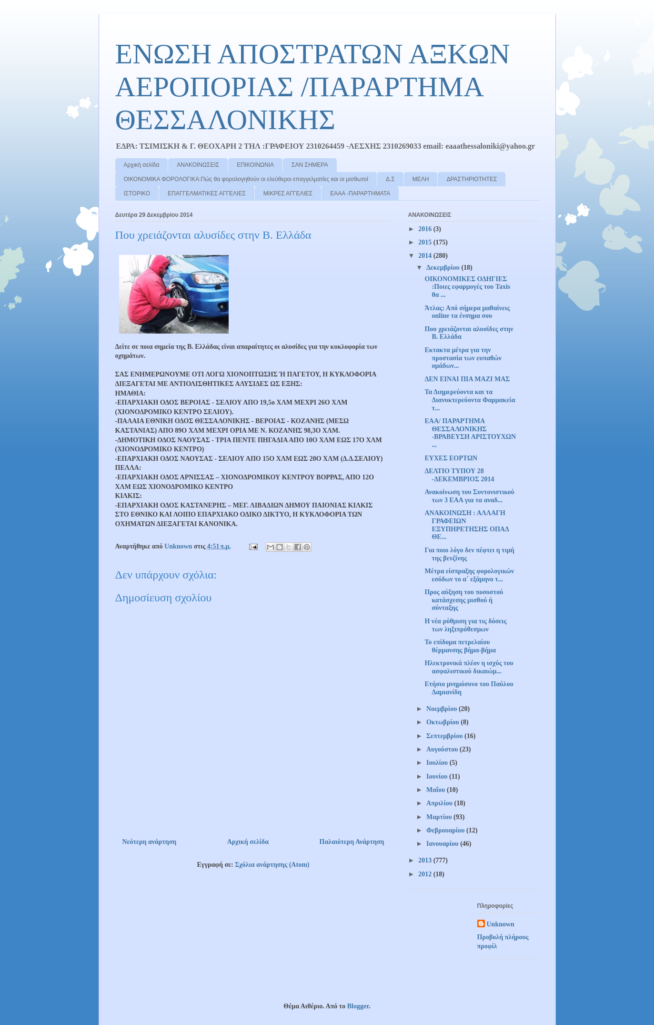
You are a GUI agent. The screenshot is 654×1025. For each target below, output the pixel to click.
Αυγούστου (443, 749)
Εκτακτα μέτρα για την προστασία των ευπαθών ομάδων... (462, 358)
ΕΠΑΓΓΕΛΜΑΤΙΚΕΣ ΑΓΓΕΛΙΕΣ (207, 193)
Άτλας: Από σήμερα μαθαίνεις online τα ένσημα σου (467, 312)
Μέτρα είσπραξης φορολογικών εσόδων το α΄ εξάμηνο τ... (469, 575)
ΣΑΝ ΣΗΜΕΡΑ (310, 165)
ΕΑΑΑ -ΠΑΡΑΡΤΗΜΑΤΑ (360, 193)
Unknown (500, 924)
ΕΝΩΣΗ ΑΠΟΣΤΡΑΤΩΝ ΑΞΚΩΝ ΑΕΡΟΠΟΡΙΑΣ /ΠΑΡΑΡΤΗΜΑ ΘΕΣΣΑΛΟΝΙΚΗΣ (312, 86)
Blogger (358, 1006)
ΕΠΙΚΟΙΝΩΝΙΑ (255, 165)
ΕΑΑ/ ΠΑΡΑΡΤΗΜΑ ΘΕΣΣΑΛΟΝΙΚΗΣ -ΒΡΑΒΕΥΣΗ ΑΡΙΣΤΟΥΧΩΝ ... (470, 432)
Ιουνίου (437, 776)
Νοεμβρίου (442, 708)
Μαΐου (436, 789)
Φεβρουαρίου (446, 830)
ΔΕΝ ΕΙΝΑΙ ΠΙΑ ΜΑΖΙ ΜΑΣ (467, 379)
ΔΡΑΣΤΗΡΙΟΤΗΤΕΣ (471, 179)
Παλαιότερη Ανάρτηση (352, 841)
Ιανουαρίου (443, 843)
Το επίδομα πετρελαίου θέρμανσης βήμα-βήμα (460, 646)
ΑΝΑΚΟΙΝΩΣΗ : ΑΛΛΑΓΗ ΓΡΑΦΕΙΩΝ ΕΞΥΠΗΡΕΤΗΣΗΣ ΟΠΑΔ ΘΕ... (466, 524)
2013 (425, 860)
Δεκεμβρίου (443, 267)
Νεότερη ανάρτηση (149, 841)
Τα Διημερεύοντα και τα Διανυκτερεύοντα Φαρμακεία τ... (469, 400)
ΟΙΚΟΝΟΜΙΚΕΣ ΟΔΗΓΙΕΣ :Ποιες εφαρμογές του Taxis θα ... (467, 287)
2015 (425, 242)
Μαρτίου (439, 817)
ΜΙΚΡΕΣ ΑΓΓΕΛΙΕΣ (287, 193)
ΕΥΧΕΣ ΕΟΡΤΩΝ (450, 458)
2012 (425, 874)
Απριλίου (440, 803)
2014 (425, 255)
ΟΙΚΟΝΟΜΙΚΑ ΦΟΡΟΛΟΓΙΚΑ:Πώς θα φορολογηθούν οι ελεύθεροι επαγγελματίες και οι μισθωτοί (246, 179)
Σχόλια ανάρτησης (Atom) (272, 864)
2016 (425, 229)
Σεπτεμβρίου (445, 736)
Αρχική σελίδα (142, 165)
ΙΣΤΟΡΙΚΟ (137, 193)
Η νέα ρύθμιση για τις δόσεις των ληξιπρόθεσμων (465, 625)
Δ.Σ (390, 179)
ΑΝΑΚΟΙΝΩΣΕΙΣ (198, 165)
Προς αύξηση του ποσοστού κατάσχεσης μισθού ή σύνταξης (463, 600)
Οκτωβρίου (443, 722)
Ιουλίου (438, 762)
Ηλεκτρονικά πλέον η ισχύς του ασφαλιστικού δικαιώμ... (468, 667)
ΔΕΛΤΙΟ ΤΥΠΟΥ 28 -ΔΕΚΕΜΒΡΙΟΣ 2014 (459, 475)
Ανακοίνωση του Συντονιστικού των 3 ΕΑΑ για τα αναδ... (469, 496)
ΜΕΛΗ (421, 179)
